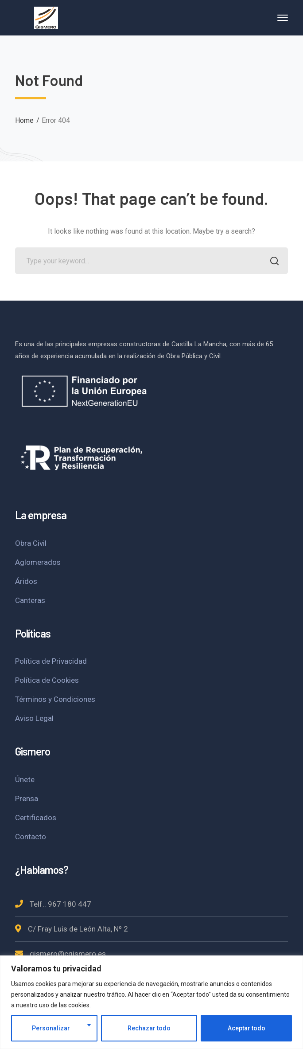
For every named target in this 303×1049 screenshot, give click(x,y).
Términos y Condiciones (55, 699)
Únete (25, 779)
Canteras (30, 600)
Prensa (26, 798)
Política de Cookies (47, 680)
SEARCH (272, 262)
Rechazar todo (149, 1028)
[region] (151, 1002)
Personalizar (51, 1028)
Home (24, 120)
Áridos (26, 581)
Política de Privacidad (51, 661)
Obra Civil (31, 543)
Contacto (30, 836)
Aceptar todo (246, 1028)
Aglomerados (38, 562)
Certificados (35, 817)
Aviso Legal (34, 718)
